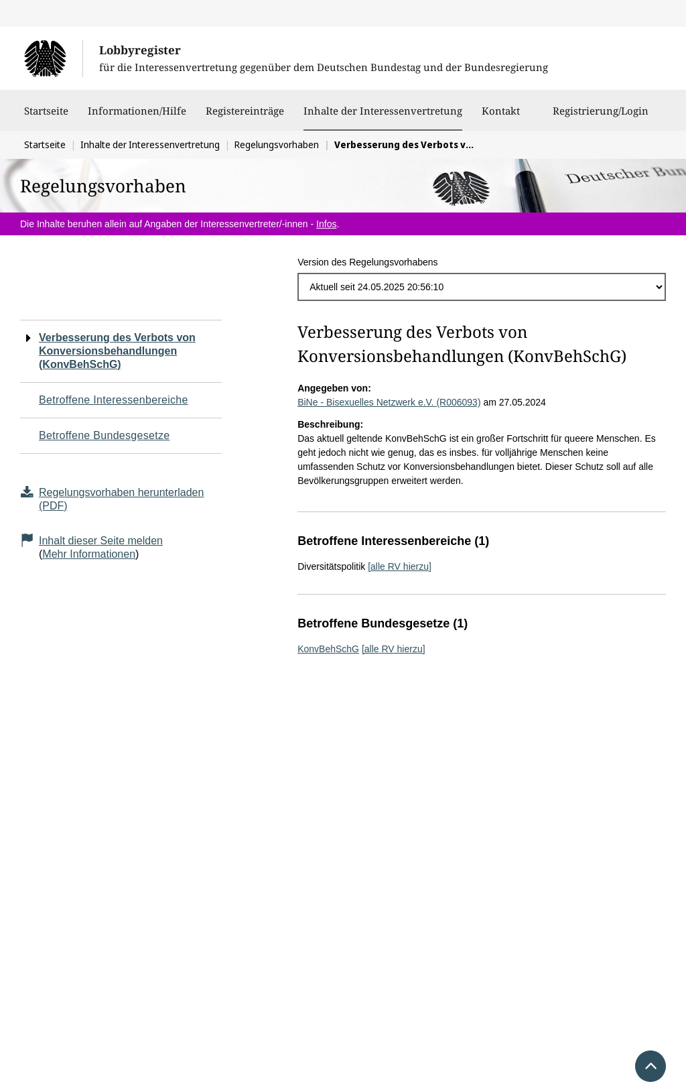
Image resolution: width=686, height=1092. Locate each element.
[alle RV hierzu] (399, 566)
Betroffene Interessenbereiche (113, 400)
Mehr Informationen (88, 554)
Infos (326, 224)
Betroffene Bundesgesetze (104, 435)
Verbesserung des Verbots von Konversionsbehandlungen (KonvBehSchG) (117, 351)
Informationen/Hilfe (137, 117)
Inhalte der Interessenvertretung (382, 110)
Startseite (46, 117)
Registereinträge (245, 117)
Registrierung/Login (600, 117)
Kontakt (501, 117)
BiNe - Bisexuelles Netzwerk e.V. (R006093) (388, 402)
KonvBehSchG (328, 649)
